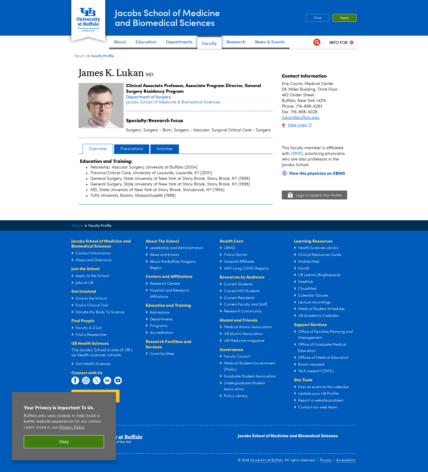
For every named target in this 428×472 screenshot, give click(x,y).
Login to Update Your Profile (319, 195)
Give (317, 18)
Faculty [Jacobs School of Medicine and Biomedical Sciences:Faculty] (80, 56)
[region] (64, 426)
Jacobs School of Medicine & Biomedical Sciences (173, 102)
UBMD (297, 154)
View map (300, 125)
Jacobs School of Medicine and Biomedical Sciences (288, 435)
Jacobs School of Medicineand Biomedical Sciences (167, 18)
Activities (165, 149)
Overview (98, 149)
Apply (344, 18)
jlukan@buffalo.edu (301, 118)
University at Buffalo (266, 460)
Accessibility (346, 460)
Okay (64, 441)
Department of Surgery (148, 97)
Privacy (326, 460)
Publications (131, 149)
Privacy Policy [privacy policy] (71, 427)
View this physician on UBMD (317, 173)
